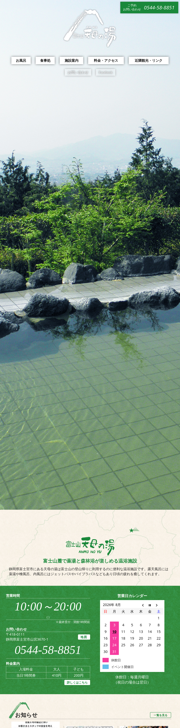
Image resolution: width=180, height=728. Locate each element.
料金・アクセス (106, 60)
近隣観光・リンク (148, 60)
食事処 (45, 60)
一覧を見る (160, 715)
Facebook (106, 72)
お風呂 (21, 60)
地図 (84, 637)
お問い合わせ (78, 72)
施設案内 (71, 60)
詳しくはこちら (77, 682)
